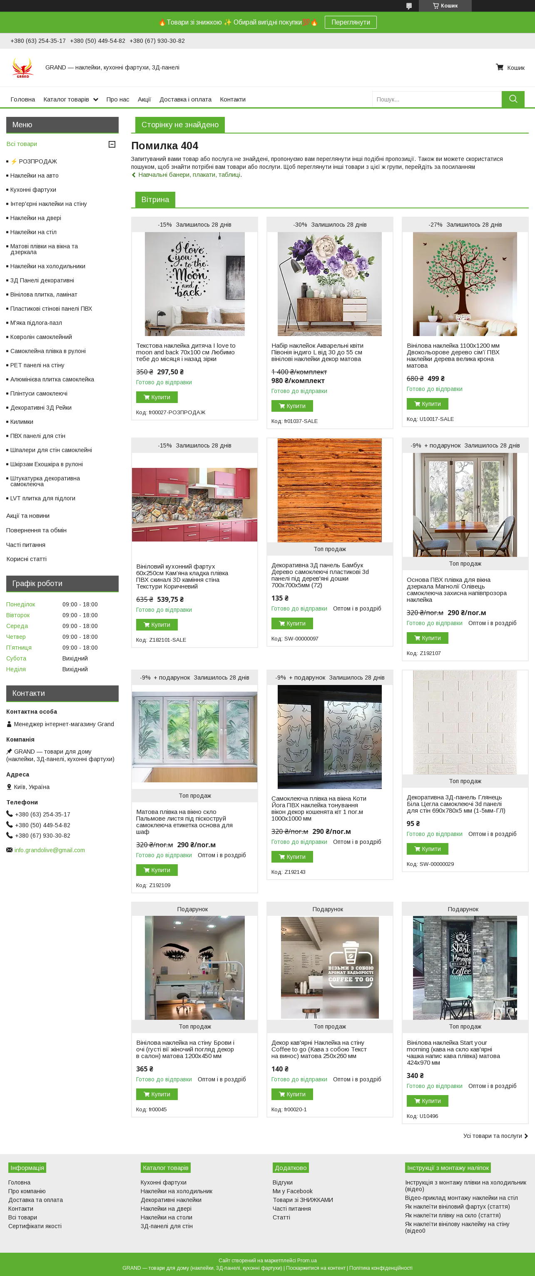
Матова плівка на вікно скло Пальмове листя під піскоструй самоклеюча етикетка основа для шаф (184, 822)
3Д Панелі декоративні (42, 280)
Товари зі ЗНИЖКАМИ (303, 1200)
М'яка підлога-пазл (36, 322)
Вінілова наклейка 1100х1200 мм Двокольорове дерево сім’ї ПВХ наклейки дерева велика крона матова (453, 355)
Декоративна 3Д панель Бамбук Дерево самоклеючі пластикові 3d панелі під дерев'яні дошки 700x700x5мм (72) (320, 575)
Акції (144, 99)
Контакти (233, 99)
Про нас (118, 99)
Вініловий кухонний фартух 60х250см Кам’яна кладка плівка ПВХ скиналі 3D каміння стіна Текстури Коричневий (182, 576)
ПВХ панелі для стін (37, 436)
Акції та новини (28, 515)
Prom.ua (307, 1261)
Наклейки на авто (34, 175)
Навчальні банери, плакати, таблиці (189, 174)
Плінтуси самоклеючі (38, 393)
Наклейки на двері (35, 218)
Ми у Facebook (293, 1191)
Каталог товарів (66, 99)
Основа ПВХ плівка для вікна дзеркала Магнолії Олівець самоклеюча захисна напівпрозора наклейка (457, 589)
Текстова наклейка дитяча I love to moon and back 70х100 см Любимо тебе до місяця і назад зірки (186, 352)
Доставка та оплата (35, 1200)
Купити (161, 397)
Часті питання (25, 544)
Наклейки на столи (166, 1217)
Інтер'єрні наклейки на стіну (48, 203)
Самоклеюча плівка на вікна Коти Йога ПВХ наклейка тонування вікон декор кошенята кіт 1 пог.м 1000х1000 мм (318, 808)
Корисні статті (26, 558)
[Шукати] (513, 99)
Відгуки (283, 1182)
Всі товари (21, 143)
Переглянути (350, 22)
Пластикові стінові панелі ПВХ (51, 308)
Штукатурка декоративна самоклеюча (45, 481)
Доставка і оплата (185, 99)
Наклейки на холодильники (47, 266)
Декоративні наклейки (171, 1200)
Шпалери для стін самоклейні (51, 450)
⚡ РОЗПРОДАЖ (33, 161)
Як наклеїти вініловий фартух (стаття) (457, 1206)
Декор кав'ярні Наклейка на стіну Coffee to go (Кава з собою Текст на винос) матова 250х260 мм (319, 1049)
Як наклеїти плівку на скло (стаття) (453, 1215)
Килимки (21, 421)
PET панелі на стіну (37, 365)
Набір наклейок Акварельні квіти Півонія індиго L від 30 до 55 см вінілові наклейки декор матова (317, 352)
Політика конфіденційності (381, 1268)
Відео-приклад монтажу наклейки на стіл (461, 1197)
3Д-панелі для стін (167, 1226)
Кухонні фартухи (33, 189)
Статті (281, 1217)
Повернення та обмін (36, 530)
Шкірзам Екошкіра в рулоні (46, 464)
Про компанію (27, 1191)
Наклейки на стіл (33, 232)
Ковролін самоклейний (41, 337)
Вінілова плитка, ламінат (43, 294)
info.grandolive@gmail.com (50, 850)
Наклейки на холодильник (176, 1191)
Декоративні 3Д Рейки (41, 407)
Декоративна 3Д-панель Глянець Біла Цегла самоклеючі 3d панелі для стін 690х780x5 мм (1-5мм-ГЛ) (456, 804)
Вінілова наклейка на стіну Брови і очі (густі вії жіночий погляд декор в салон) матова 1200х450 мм (185, 1049)
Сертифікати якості (35, 1226)
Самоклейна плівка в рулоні (48, 351)
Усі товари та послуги (492, 1136)
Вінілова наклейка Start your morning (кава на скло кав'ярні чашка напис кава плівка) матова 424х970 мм (453, 1052)
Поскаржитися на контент (316, 1268)
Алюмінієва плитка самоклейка (52, 379)
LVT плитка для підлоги (42, 498)
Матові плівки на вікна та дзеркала (44, 249)
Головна (22, 99)
